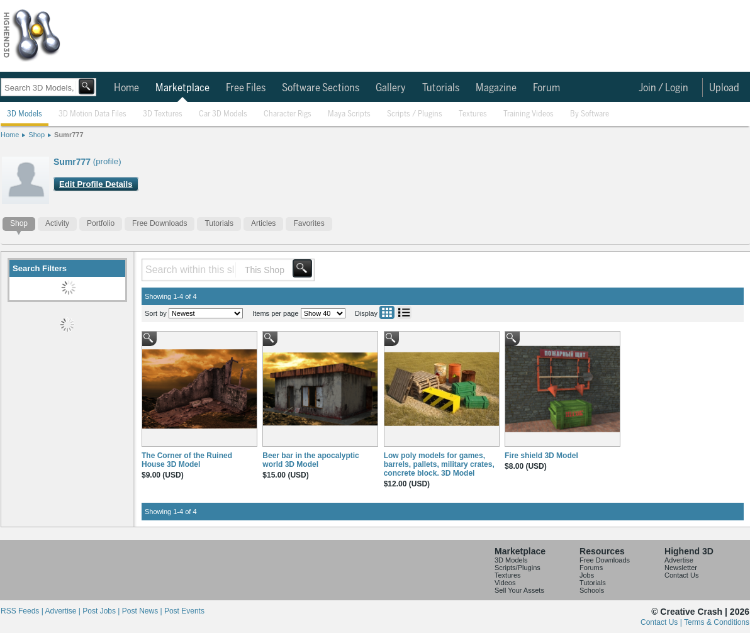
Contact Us (681, 575)
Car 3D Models (223, 114)
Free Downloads (159, 223)
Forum (546, 88)
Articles (263, 223)
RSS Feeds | (23, 611)
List (403, 312)
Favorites (308, 223)
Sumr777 (68, 134)
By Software (589, 114)
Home (126, 88)
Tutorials (440, 88)
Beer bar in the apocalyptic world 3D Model (310, 460)
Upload (724, 88)
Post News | (143, 611)
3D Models (24, 114)
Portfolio (101, 223)
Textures (473, 114)
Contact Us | (662, 622)
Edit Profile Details (96, 184)
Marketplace (182, 88)
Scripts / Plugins (414, 114)
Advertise (678, 560)
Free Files (246, 88)
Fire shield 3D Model (541, 455)
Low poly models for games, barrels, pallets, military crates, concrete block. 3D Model (439, 464)
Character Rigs (287, 114)
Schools (591, 590)
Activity (57, 223)
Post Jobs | (101, 611)
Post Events (184, 611)
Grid (387, 312)
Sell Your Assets (519, 590)
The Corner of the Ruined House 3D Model (187, 460)
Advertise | (63, 611)
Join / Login (663, 88)
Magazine (496, 88)
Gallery (391, 88)
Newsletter (680, 567)
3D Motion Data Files (92, 114)
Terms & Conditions (716, 622)
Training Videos (528, 114)
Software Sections (320, 88)
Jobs (586, 575)
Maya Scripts (349, 114)
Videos (505, 582)
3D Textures (162, 114)
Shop (36, 134)
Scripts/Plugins (517, 567)
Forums (591, 567)
